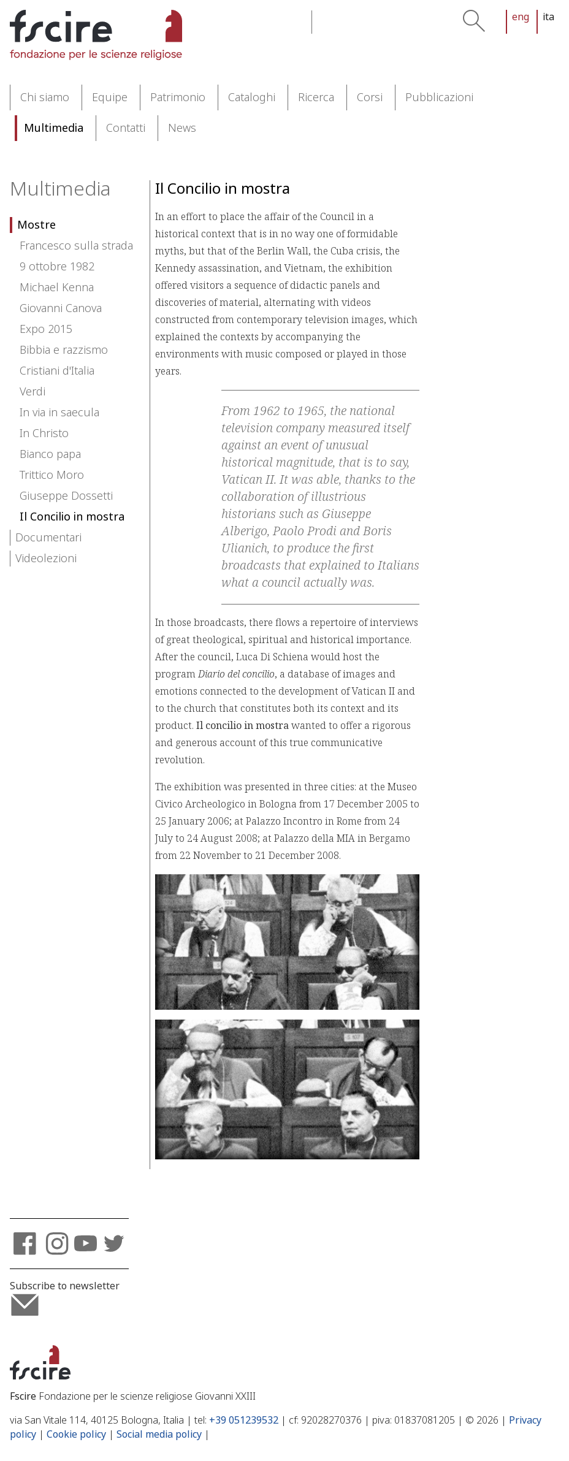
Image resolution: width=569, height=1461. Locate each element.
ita (548, 17)
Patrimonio (177, 97)
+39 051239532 (243, 1420)
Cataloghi (251, 97)
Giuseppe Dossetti (66, 496)
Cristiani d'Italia (57, 371)
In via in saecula (59, 413)
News (182, 128)
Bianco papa (50, 454)
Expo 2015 (46, 329)
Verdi (32, 392)
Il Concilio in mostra (72, 517)
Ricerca (316, 97)
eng (520, 17)
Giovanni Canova (61, 308)
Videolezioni (46, 558)
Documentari (48, 538)
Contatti (125, 128)
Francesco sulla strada (76, 246)
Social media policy (159, 1434)
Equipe (110, 97)
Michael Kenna (57, 288)
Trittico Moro (52, 475)
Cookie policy (76, 1434)
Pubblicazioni (439, 97)
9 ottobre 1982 (57, 267)
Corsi (370, 97)
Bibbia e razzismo (64, 350)
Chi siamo (44, 97)
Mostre (36, 225)
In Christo (44, 433)
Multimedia (53, 128)
